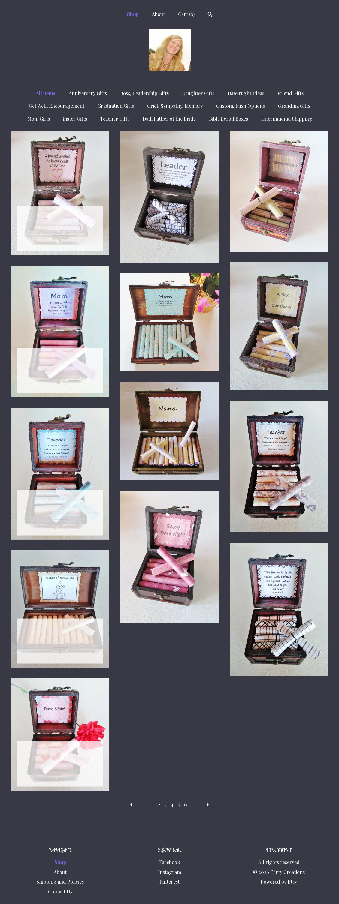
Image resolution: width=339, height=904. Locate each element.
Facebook (169, 862)
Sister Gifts (75, 119)
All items (46, 93)
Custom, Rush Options (240, 106)
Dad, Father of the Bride (169, 119)
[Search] (210, 15)
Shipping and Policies (60, 881)
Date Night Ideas (246, 93)
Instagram (169, 872)
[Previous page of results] (132, 804)
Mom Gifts (38, 119)
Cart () (186, 14)
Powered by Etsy (279, 881)
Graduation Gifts (116, 106)
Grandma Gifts (294, 106)
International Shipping (286, 119)
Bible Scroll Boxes (228, 119)
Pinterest (169, 881)
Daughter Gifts (198, 93)
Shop (133, 14)
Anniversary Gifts (88, 93)
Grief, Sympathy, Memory (175, 106)
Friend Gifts (290, 93)
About (158, 14)
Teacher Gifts (114, 119)
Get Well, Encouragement (56, 106)
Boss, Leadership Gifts (144, 93)
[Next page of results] (207, 804)
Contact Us (60, 891)
